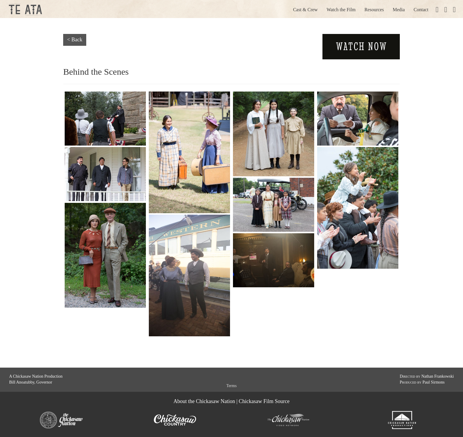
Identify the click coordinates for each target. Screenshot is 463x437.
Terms (231, 386)
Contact (421, 9)
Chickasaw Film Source (264, 401)
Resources (374, 9)
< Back (74, 40)
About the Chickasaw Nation (204, 401)
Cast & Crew (305, 9)
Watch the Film (341, 9)
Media (399, 9)
